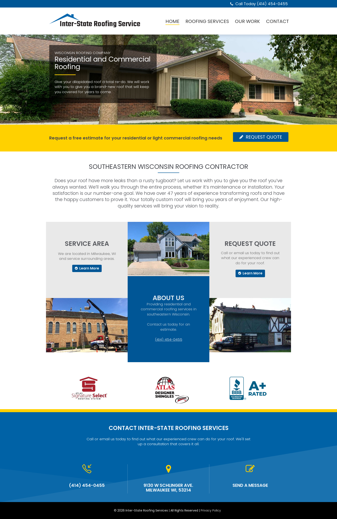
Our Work (247, 21)
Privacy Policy (211, 510)
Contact (277, 21)
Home (172, 21)
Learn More (87, 268)
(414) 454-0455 (168, 322)
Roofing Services (207, 21)
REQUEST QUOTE (260, 137)
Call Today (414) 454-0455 (261, 3)
